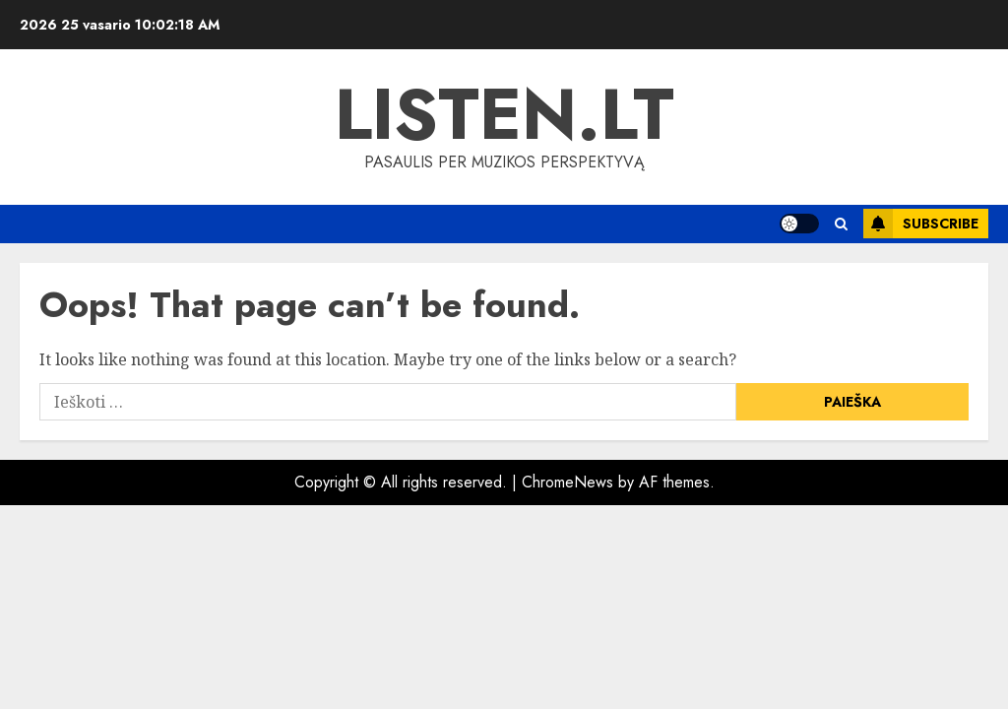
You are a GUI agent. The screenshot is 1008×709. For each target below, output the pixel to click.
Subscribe (920, 223)
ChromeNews (567, 482)
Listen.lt (504, 114)
